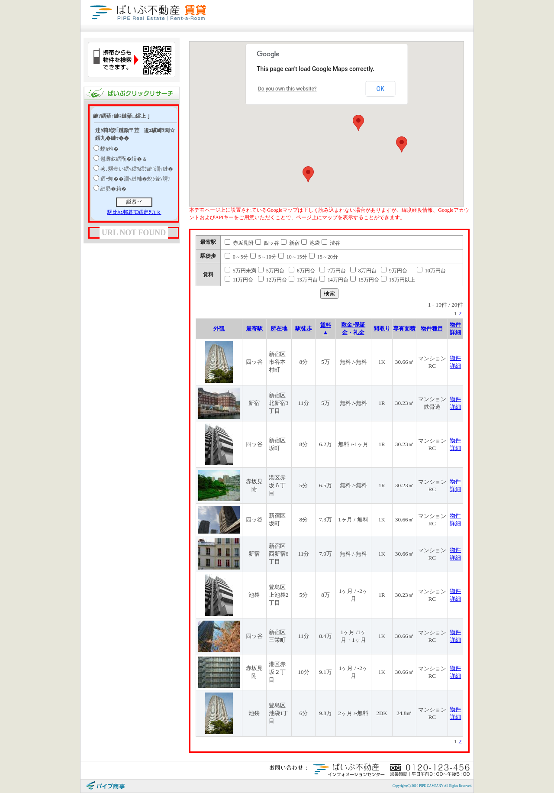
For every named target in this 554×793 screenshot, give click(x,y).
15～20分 (323, 257)
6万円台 (302, 271)
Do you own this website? (287, 89)
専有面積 (404, 328)
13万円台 (303, 280)
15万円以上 (398, 280)
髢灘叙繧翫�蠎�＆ (123, 159)
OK (380, 88)
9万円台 (394, 271)
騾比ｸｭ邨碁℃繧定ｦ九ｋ (134, 212)
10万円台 (431, 271)
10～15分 (292, 257)
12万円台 (272, 280)
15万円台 (364, 280)
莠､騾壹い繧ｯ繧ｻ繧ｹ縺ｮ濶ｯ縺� (136, 169)
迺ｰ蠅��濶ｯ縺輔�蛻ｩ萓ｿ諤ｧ (135, 179)
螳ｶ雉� (109, 149)
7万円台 (332, 271)
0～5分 (236, 257)
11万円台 (239, 280)
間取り (382, 328)
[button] (358, 123)
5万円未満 (240, 271)
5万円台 (271, 271)
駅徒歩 (303, 328)
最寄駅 (254, 328)
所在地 (279, 328)
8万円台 (363, 271)
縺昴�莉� (113, 189)
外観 (219, 328)
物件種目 (432, 328)
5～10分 (263, 257)
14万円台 (333, 280)
